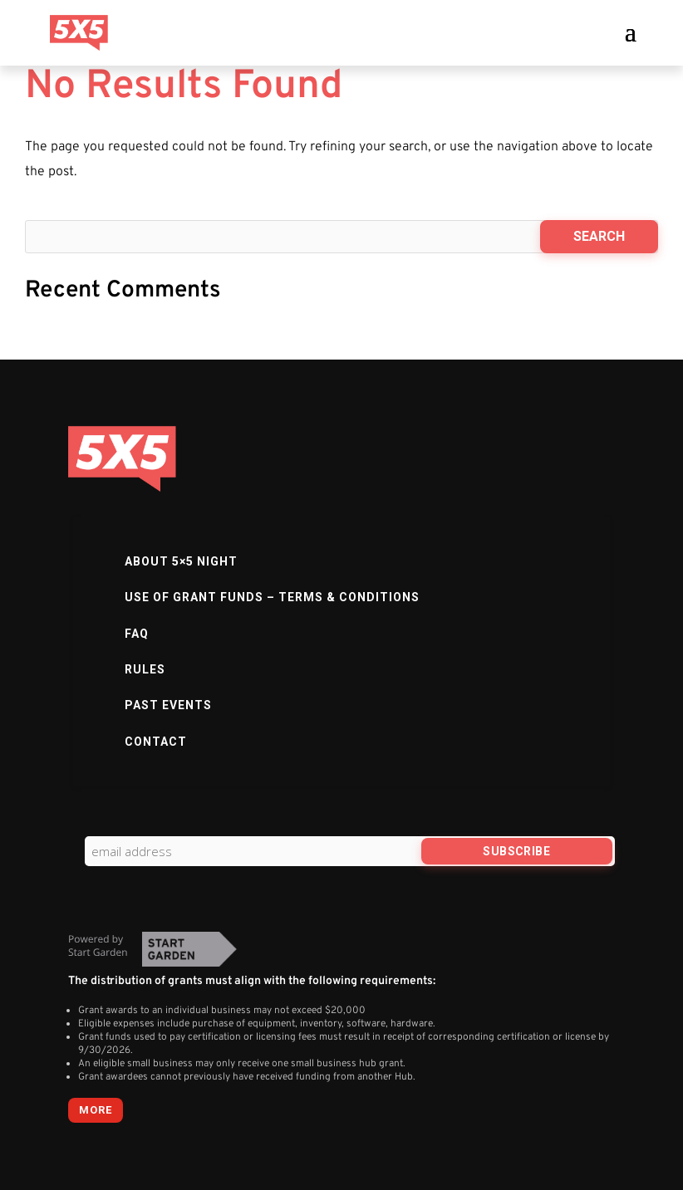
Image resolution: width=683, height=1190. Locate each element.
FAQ (137, 633)
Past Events (168, 705)
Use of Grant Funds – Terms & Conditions (272, 597)
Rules (145, 669)
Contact (156, 741)
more (95, 1110)
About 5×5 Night (181, 561)
